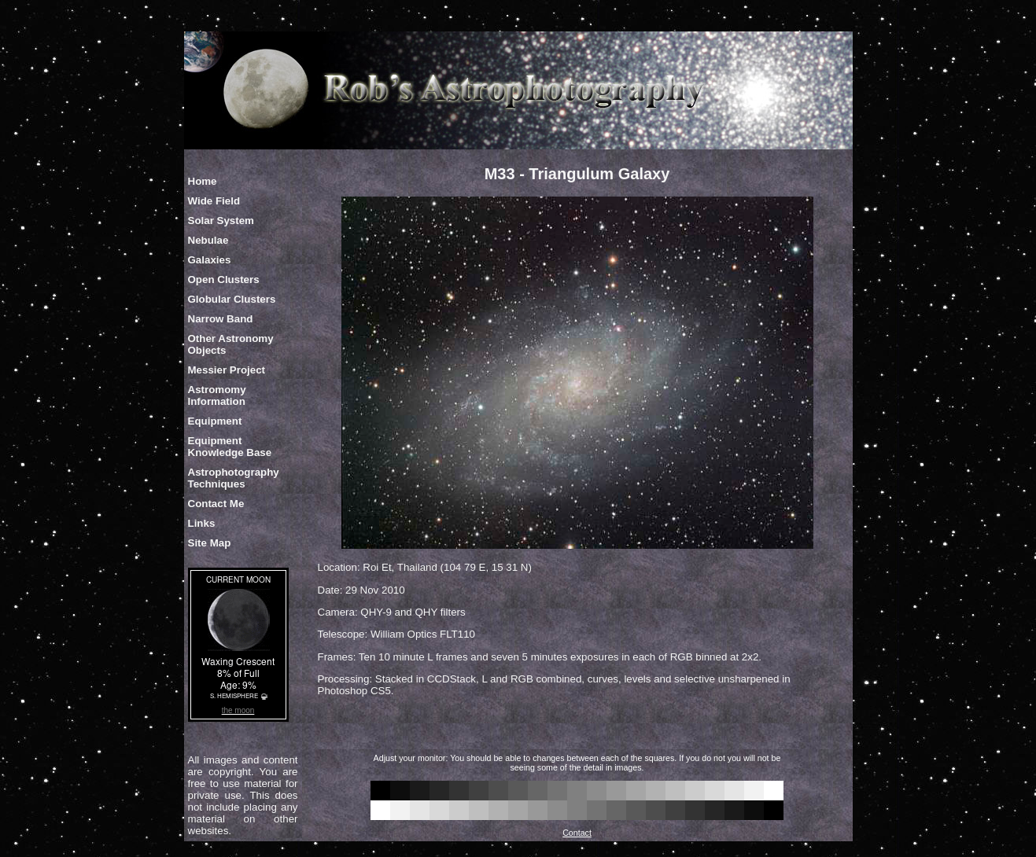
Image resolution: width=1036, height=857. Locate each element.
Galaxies (209, 260)
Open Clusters (224, 279)
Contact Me (216, 503)
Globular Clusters (232, 299)
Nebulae (208, 240)
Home (202, 181)
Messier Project (227, 370)
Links (202, 523)
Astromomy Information (217, 395)
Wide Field (214, 201)
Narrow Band (220, 319)
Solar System (221, 220)
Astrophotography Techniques (233, 478)
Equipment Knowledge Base (230, 446)
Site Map (209, 543)
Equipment (215, 421)
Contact (577, 832)
